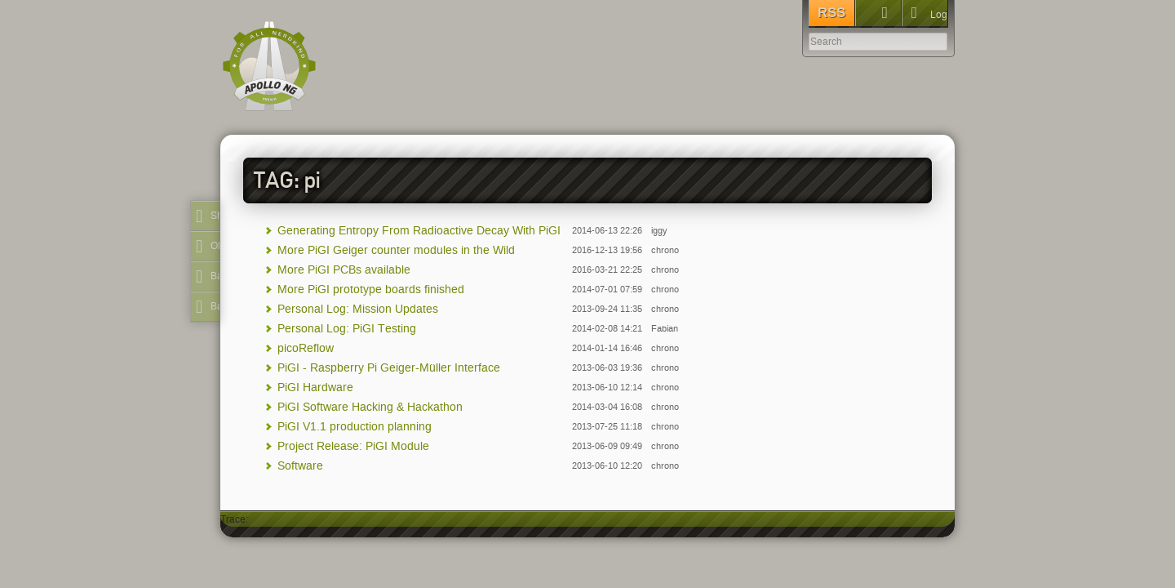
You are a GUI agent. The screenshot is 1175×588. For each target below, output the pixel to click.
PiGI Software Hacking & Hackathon (370, 407)
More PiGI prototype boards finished (370, 289)
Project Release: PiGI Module (353, 446)
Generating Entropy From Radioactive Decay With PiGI (419, 230)
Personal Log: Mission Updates (357, 309)
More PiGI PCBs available (343, 270)
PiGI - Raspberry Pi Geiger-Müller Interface (388, 368)
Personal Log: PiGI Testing (346, 328)
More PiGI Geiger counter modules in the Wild (396, 250)
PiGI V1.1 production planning (354, 426)
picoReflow (305, 348)
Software (300, 466)
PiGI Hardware (315, 387)
